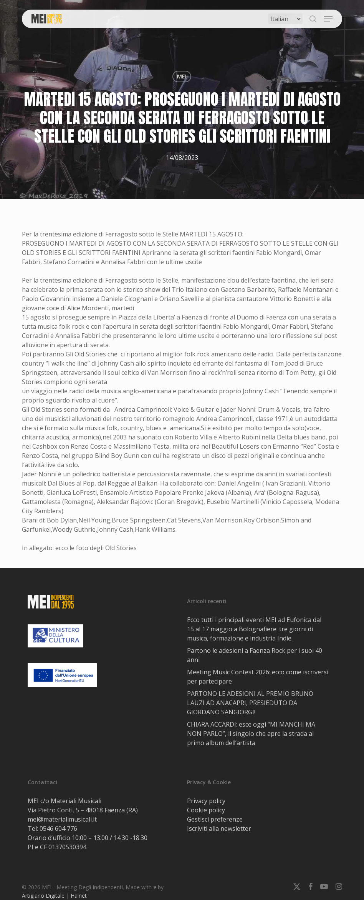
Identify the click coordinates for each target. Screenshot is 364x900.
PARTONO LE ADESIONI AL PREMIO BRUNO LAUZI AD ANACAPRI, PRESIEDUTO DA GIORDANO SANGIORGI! (250, 702)
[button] (328, 19)
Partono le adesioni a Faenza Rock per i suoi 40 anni (254, 655)
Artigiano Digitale (43, 895)
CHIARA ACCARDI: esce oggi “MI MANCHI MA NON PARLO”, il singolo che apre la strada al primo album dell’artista (251, 733)
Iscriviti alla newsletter (219, 828)
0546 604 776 (58, 828)
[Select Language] (285, 18)
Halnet (79, 895)
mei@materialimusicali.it (62, 819)
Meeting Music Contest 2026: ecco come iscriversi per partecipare (257, 676)
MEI (182, 76)
